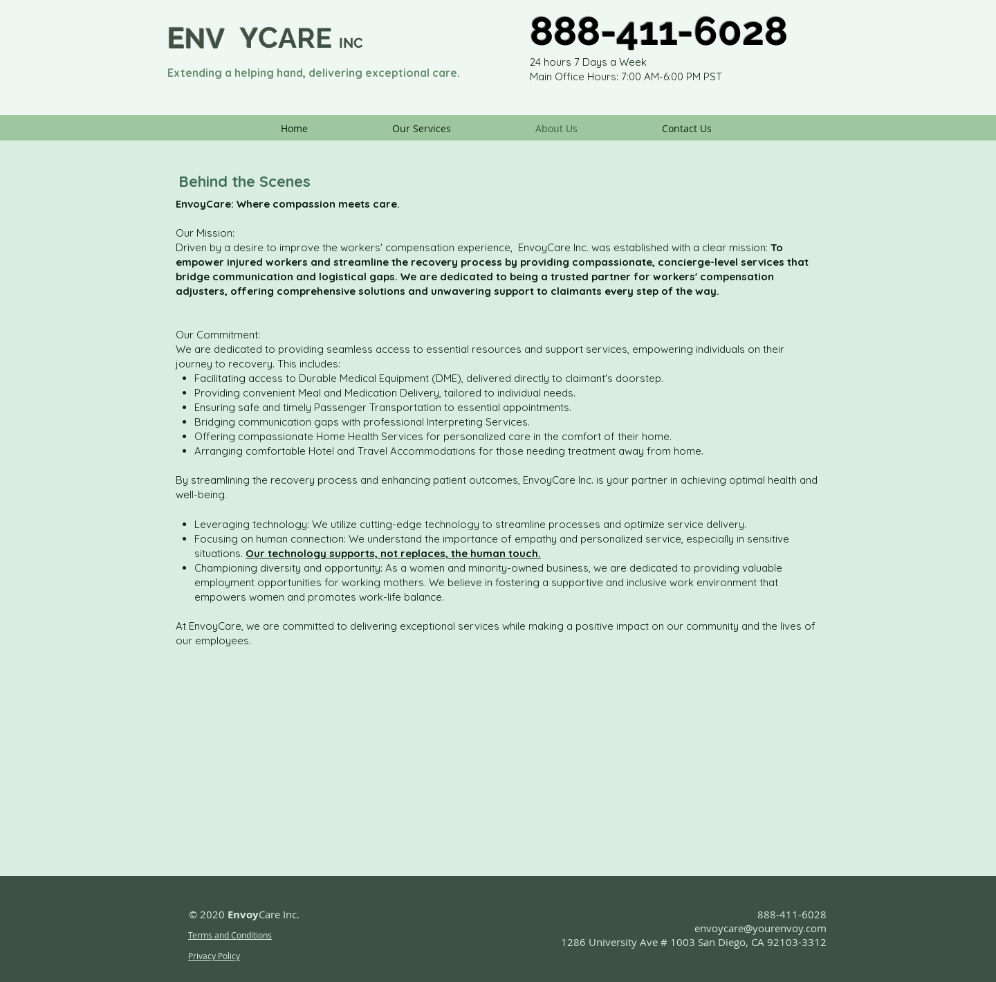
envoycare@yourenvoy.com (760, 928)
